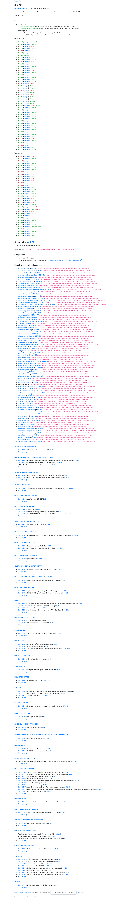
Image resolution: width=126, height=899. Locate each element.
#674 (65, 868)
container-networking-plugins (27, 321)
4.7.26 (20, 46)
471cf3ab (42, 412)
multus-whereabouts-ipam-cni (27, 393)
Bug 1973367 (22, 514)
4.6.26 (20, 145)
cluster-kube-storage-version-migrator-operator (32, 304)
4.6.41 (20, 112)
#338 (49, 749)
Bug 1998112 (22, 776)
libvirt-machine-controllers (25, 758)
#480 (67, 706)
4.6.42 (20, 110)
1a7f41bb (27, 359)
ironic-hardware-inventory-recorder (28, 361)
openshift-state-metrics (25, 407)
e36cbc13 (35, 277)
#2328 (59, 834)
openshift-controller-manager (26, 809)
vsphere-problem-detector (26, 441)
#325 (58, 670)
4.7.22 (20, 55)
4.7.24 (20, 51)
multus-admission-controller (26, 386)
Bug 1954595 (22, 463)
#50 (47, 646)
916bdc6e (33, 363)
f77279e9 (35, 334)
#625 (66, 593)
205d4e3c (31, 395)
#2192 (53, 836)
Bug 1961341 (22, 499)
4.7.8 (20, 86)
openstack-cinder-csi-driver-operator (28, 820)
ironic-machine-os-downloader (26, 724)
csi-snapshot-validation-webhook (28, 344)
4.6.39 (20, 116)
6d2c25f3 (38, 313)
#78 (44, 717)
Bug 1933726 (22, 512)
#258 (59, 633)
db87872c (34, 424)
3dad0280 (34, 338)
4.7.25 (20, 48)
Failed (32, 46)
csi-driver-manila (23, 325)
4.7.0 (20, 103)
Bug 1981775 (22, 695)
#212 (75, 761)
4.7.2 (20, 99)
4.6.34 (20, 127)
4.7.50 (20, 220)
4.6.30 (20, 136)
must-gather (21, 395)
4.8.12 (20, 207)
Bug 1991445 (22, 870)
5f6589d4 (38, 353)
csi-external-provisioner (25, 332)
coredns (20, 323)
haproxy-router (20, 666)
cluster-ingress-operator (25, 296)
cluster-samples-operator (26, 311)
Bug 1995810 (22, 778)
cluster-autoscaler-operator (25, 495)
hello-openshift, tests (22, 677)
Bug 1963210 (22, 717)
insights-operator (21, 702)
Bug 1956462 (22, 783)
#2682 (99, 789)
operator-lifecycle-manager (25, 830)
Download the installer (21, 8)
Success (33, 42)
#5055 (77, 460)
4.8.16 (20, 198)
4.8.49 (20, 156)
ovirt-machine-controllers (26, 420)
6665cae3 (34, 285)
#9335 (44, 608)
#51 (69, 648)
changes (26, 42)
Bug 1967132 (22, 872)
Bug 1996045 (22, 569)
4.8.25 (20, 181)
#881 (63, 693)
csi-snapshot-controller (25, 342)
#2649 (49, 791)
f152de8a (36, 330)
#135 (51, 450)
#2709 (77, 781)
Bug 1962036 (22, 548)
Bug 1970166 (22, 789)
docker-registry (22, 346)
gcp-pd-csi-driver (23, 355)
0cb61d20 (34, 355)
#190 (38, 510)
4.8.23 (20, 183)
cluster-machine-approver (26, 306)
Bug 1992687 (22, 787)
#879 (46, 695)
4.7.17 (20, 66)
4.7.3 (20, 97)
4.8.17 (20, 196)
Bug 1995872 (22, 749)
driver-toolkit (19, 641)
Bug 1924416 (22, 488)
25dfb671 (35, 317)
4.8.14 (20, 203)
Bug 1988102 (22, 774)
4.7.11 (20, 79)
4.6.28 (20, 141)
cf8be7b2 (36, 292)
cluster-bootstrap (23, 285)
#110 (49, 621)
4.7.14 (20, 73)
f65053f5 (35, 437)
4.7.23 (20, 53)
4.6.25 (20, 147)
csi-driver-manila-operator (24, 617)
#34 (65, 802)
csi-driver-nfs (22, 327)
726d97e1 (42, 275)
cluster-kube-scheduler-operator (28, 302)
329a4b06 (42, 376)
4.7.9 (20, 84)
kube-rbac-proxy (23, 372)
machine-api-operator (24, 382)
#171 (69, 514)
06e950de (34, 416)
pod (19, 422)
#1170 (49, 546)
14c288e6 (33, 372)
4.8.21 (20, 187)
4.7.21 (20, 57)
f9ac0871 (35, 405)
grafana (20, 357)
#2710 (68, 787)
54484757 (52, 304)
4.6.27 (20, 143)
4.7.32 (20, 233)
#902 (67, 475)
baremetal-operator (24, 277)
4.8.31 (20, 174)
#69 (58, 849)
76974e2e (40, 433)
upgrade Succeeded (27, 26)
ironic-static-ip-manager (25, 365)
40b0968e (38, 407)
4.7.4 (20, 95)
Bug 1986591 (22, 535)
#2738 (56, 776)
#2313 (66, 838)
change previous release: (42, 893)
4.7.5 (20, 92)
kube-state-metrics (24, 374)
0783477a (39, 281)
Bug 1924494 (22, 580)
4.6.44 (20, 105)
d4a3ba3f (28, 323)
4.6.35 (20, 125)
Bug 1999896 (22, 859)
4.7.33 (20, 231)
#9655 (81, 604)
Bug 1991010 (22, 591)
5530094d (30, 389)
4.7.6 (20, 90)
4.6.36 (20, 123)
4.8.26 (20, 178)
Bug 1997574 (22, 862)
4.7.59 (20, 211)
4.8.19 (20, 192)
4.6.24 (20, 149)
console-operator (23, 319)
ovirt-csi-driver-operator (24, 845)
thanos (17, 882)
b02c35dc (28, 357)
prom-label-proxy (23, 424)
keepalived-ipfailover (24, 370)
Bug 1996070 (22, 450)
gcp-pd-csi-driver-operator (24, 655)
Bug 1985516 (22, 874)
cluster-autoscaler (22, 485)
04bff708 (35, 374)
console (17, 600)
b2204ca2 (43, 302)
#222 (63, 580)
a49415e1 (38, 332)
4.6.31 (20, 134)
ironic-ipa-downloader (22, 713)
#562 (67, 872)
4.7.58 (20, 213)
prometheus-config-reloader (26, 431)
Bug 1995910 (22, 868)
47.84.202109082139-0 (72, 260)
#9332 (67, 610)
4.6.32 (20, 132)
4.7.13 (20, 75)
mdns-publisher (20, 798)
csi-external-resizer (24, 334)
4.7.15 (20, 70)
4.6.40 (20, 114)
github (34, 896)
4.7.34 (20, 229)
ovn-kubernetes (20, 856)
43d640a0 (38, 365)
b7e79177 (35, 315)
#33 (51, 659)
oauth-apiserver (23, 399)
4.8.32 (20, 172)
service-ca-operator (24, 437)
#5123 (54, 465)
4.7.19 (20, 62)
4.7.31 (20, 235)
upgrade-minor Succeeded (29, 28)
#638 (64, 591)
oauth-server (22, 403)
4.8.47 (20, 159)
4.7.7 (20, 88)
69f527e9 (33, 399)
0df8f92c (38, 311)
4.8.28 (20, 176)
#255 (41, 559)
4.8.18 (20, 194)
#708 (48, 524)
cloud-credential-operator (26, 281)
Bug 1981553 (22, 460)
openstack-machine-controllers (27, 412)
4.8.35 (20, 170)
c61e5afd (26, 351)
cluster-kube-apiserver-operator (27, 298)
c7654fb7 (28, 378)
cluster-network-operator (24, 542)
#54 (51, 823)
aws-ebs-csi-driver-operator (25, 446)
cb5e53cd (31, 426)
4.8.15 (20, 200)
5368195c (39, 271)
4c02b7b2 (42, 283)
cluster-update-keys (24, 315)
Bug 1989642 (22, 606)
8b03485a (32, 346)
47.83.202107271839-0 (55, 260)
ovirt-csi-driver (22, 418)
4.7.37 (20, 224)
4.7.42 (20, 222)
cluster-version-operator (24, 587)
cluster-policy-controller (25, 309)
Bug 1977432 (22, 791)
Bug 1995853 (22, 772)
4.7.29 (20, 42)
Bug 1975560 (22, 608)
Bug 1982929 (22, 680)
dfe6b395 (42, 393)
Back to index (18, 1)
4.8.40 (20, 165)
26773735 (38, 336)
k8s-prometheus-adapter (25, 367)
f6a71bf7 (34, 269)
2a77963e (38, 340)
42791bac (38, 309)
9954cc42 (39, 429)
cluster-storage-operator (25, 313)
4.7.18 (20, 64)
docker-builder (20, 630)
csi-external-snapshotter (25, 336)
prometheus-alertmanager (26, 429)
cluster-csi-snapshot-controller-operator (30, 290)
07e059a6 (37, 287)
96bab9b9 (37, 414)
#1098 (61, 548)
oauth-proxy (21, 401)
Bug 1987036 (22, 621)
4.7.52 (20, 218)
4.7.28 (20, 44)
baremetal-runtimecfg (24, 279)
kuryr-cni (20, 378)
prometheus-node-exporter (26, 433)
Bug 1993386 (22, 785)
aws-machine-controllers (25, 271)
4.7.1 (20, 101)
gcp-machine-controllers (25, 353)
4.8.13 (20, 205)
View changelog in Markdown (23, 893)
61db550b (31, 403)
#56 (55, 644)
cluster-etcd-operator (24, 294)
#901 (74, 691)
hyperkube (18, 688)
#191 (63, 812)
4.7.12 (20, 77)
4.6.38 (20, 119)
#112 (59, 512)
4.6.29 (20, 138)
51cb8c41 (36, 294)
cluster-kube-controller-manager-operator (30, 300)
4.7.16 (20, 68)
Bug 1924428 (22, 593)
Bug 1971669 (22, 751)
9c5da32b (37, 279)
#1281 (48, 738)
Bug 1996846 (22, 691)
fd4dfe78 (30, 401)
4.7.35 (20, 227)
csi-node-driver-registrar (25, 340)
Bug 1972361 (22, 738)
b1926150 (39, 397)
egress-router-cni (23, 349)
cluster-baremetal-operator (25, 506)
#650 (51, 864)
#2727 (67, 772)
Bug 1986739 (22, 559)
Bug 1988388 (22, 524)
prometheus (21, 426)
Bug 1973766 (22, 693)
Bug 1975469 (22, 610)
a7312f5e (41, 386)
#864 (67, 477)
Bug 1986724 (22, 604)
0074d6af (39, 273)
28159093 (49, 300)
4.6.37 (20, 121)
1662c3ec (39, 391)
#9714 (58, 606)
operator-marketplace (24, 414)
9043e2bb (39, 306)
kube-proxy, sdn (20, 745)
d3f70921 (33, 325)
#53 (44, 727)
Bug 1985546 (22, 648)
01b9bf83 (39, 420)
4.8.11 (20, 209)
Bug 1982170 (22, 706)
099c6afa (43, 298)
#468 (59, 569)
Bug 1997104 (22, 866)
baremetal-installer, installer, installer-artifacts (33, 457)
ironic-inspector (23, 363)
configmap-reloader (24, 317)
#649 (49, 870)
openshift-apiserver (24, 405)
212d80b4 (38, 367)
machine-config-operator (24, 769)
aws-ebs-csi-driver (23, 269)
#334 (50, 751)
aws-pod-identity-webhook (26, 273)
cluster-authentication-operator (27, 283)
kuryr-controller (22, 380)
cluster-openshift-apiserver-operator (28, 566)
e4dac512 (29, 439)
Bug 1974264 (22, 477)
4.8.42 (20, 161)
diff (81, 260)
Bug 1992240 (22, 781)
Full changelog (22, 452)
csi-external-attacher (24, 330)
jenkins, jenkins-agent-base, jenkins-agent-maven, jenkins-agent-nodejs (41, 735)
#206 (45, 499)
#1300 (76, 535)
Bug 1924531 (22, 812)
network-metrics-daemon (26, 397)
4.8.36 (20, 167)
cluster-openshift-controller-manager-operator (33, 577)
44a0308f (34, 319)
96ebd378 (34, 349)
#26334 (47, 680)
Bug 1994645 (22, 670)
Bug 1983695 (22, 802)
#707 (60, 859)
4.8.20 (20, 189)
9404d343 (31, 327)
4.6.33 (20, 130)
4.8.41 (20, 163)
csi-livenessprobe (23, 338)
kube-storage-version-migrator (27, 376)
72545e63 (32, 418)
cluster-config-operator (25, 287)
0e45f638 (36, 370)
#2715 (46, 785)
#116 (51, 623)
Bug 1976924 (22, 510)
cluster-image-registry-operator (27, 521)
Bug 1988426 (22, 546)
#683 (47, 866)
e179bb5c (37, 382)
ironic (19, 359)
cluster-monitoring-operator (25, 532)
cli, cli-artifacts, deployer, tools (26, 472)
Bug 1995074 (22, 475)
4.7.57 (20, 216)
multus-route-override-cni (26, 391)
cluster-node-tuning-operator (26, 555)
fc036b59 (48, 290)
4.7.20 (20, 59)
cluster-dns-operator (24, 292)
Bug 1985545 (22, 644)
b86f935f (38, 296)
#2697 (71, 774)
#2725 (50, 778)
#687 (59, 862)
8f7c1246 (39, 441)
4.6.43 (20, 108)
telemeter (21, 439)
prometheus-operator (24, 435)
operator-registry (23, 416)
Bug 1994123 (22, 885)
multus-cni (21, 389)
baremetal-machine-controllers (27, 275)
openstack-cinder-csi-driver (26, 410)
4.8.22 (20, 185)
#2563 (46, 783)
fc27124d (41, 321)
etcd (19, 351)
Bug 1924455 (22, 633)
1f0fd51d (40, 431)
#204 (72, 488)
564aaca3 (44, 361)
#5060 (61, 463)
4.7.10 (20, 81)
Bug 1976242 (22, 864)
